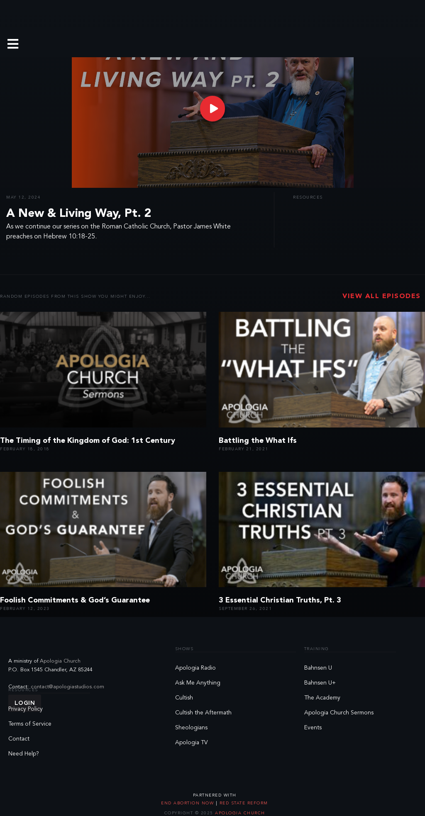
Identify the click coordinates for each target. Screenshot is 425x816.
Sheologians (191, 728)
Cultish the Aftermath (203, 713)
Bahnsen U (318, 668)
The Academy (322, 698)
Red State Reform (242, 803)
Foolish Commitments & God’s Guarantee (75, 600)
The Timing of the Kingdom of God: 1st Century (87, 440)
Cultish (184, 698)
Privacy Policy (25, 709)
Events (313, 728)
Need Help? (23, 754)
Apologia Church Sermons (339, 713)
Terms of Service (29, 724)
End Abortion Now (188, 803)
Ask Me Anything (197, 683)
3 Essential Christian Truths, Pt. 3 (280, 600)
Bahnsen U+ (320, 683)
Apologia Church (60, 661)
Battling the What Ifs (258, 440)
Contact (18, 739)
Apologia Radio (195, 668)
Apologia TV (191, 743)
